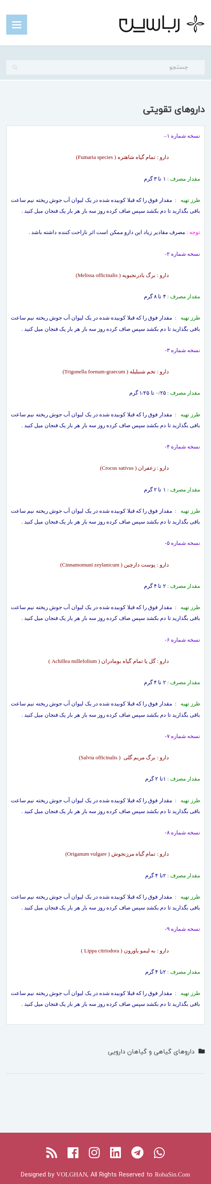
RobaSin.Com (172, 1174)
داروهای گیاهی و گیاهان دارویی (151, 1051)
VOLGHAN (71, 1174)
